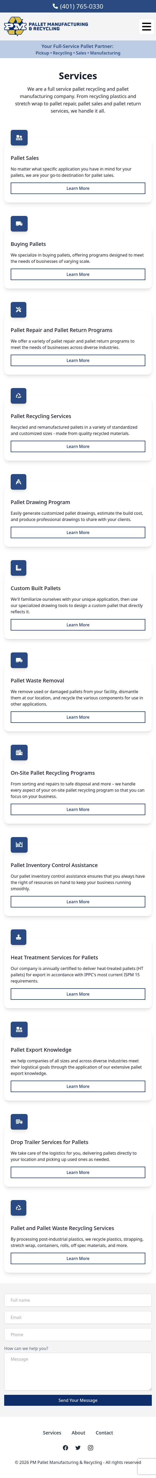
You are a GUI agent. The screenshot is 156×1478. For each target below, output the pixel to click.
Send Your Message (77, 1400)
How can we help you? (26, 1348)
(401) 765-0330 (81, 6)
